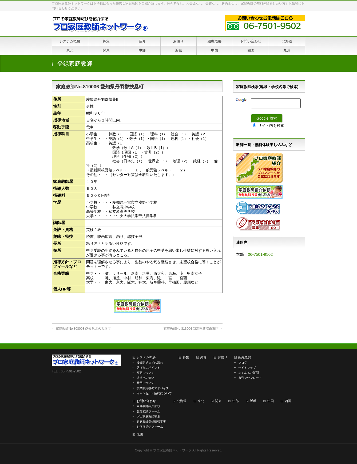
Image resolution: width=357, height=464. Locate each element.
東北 (201, 401)
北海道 (182, 401)
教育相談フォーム (148, 411)
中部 (235, 401)
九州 (140, 434)
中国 (270, 401)
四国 (288, 401)
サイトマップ (247, 367)
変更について (145, 372)
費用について (145, 382)
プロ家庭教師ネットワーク (172, 450)
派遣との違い (145, 377)
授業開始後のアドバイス (153, 388)
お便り (222, 357)
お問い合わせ (146, 401)
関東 (218, 401)
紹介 (203, 357)
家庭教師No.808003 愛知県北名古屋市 (81, 329)
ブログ (242, 362)
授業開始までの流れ (150, 362)
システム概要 (146, 357)
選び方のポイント (148, 367)
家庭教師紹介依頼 (148, 406)
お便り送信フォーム (150, 426)
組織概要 (244, 357)
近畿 (253, 401)
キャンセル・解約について (154, 393)
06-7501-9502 (260, 254)
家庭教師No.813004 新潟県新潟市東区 (193, 329)
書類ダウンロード (250, 377)
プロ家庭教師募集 (148, 416)
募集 (186, 357)
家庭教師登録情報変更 (151, 421)
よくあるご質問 (248, 372)
